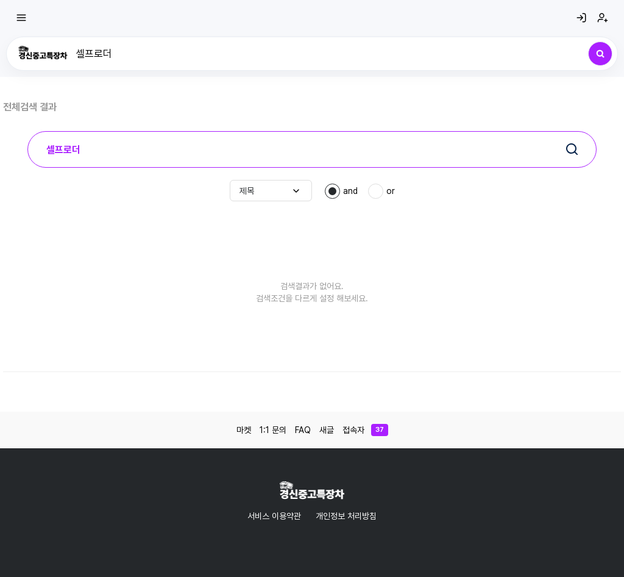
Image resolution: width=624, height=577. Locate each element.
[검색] (600, 53)
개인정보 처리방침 (346, 516)
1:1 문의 (273, 430)
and (350, 191)
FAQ (303, 430)
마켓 (243, 430)
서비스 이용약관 (274, 516)
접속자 (365, 430)
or (390, 191)
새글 (326, 430)
